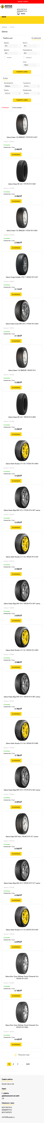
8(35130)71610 (22, 9)
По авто (5, 78)
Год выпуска (27, 83)
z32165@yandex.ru (8, 1117)
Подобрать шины (22, 72)
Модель (6, 90)
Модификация (27, 90)
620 (28, 1064)
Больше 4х (27, 57)
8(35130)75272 (7, 1112)
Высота (25, 43)
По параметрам (36, 38)
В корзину (16, 154)
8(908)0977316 (22, 11)
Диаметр (6, 50)
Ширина (6, 43)
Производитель (27, 50)
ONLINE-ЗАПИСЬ (23, 1)
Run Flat (7, 57)
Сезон (24, 62)
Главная (4, 27)
